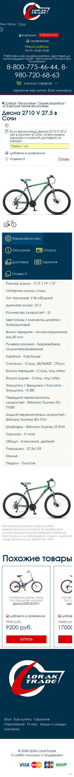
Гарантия (20, 90)
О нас (32, 724)
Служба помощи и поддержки (37, 755)
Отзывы (63, 159)
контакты (63, 90)
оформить (49, 35)
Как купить (38, 90)
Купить (26, 639)
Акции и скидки (53, 724)
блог (51, 90)
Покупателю (14, 724)
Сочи (22, 24)
